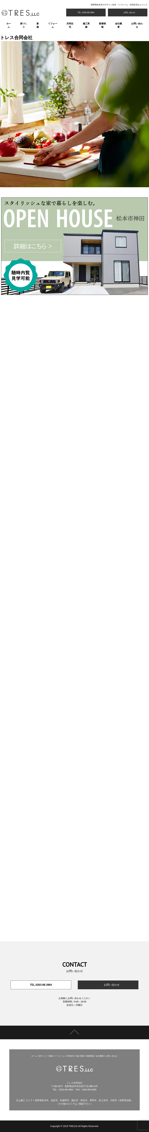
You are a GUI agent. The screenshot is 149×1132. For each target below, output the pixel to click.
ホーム (8, 25)
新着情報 (102, 25)
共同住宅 (70, 25)
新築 (38, 25)
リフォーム (52, 25)
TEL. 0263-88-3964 (85, 12)
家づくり (23, 25)
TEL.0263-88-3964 (41, 984)
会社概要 (118, 25)
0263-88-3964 (66, 1089)
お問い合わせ (129, 12)
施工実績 (86, 25)
